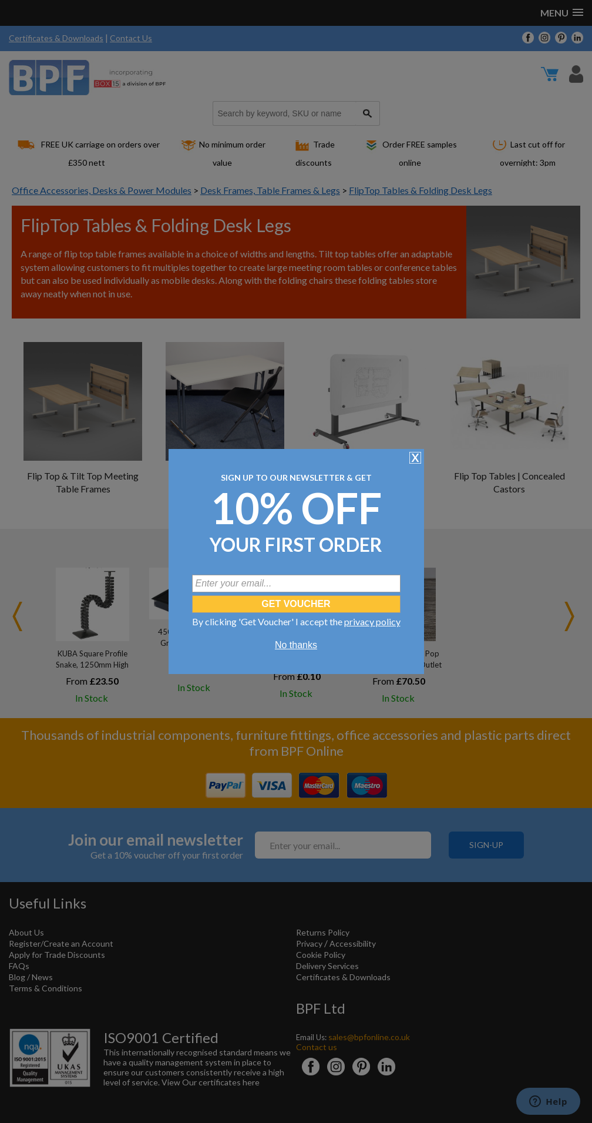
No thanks (296, 645)
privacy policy (372, 621)
